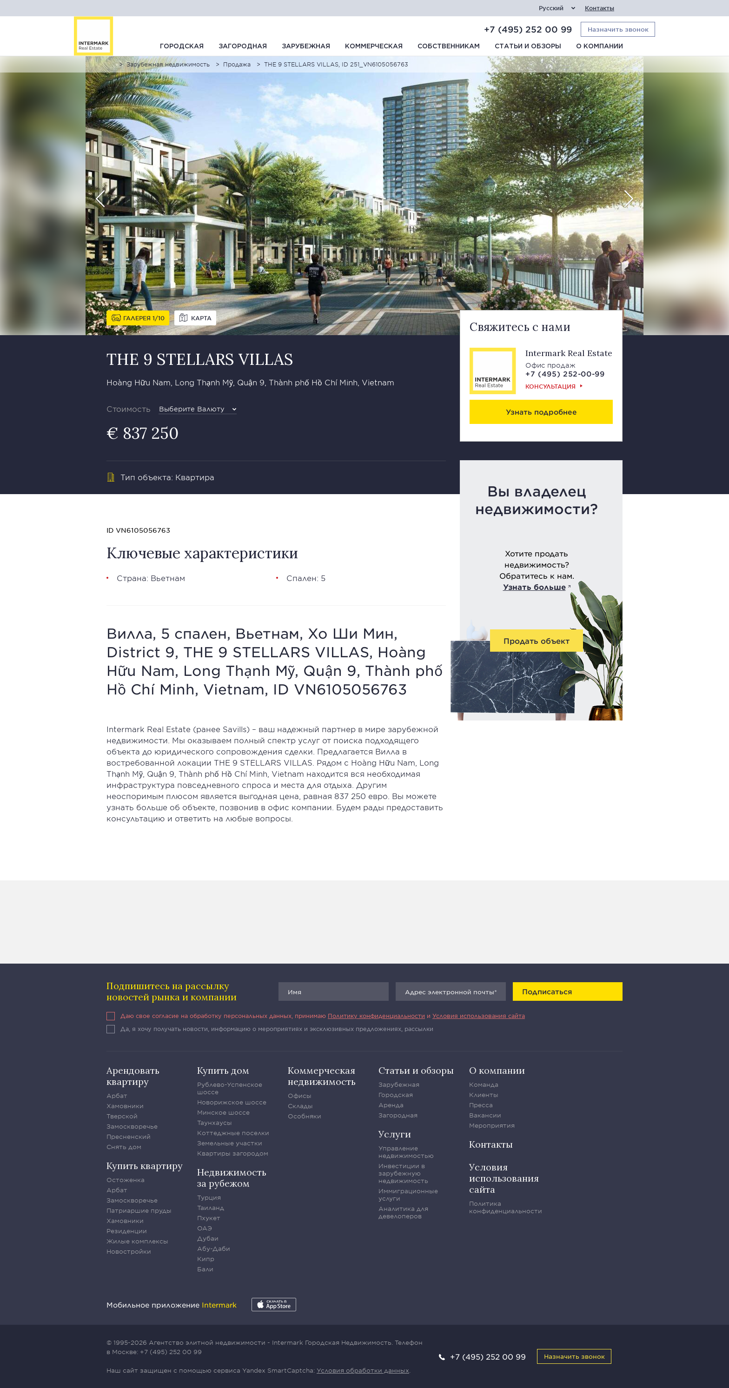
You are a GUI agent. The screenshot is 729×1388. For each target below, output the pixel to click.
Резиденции (126, 1231)
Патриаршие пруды (139, 1210)
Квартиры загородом (232, 1153)
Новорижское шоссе (231, 1102)
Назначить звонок (574, 1356)
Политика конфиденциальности (505, 1207)
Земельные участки (229, 1143)
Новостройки (128, 1251)
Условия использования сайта (478, 1015)
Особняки (304, 1116)
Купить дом (223, 1070)
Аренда (391, 1105)
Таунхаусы (214, 1122)
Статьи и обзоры (528, 46)
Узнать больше (534, 586)
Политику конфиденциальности (376, 1015)
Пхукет (208, 1218)
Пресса (481, 1105)
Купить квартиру (144, 1165)
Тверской (122, 1116)
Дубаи (208, 1238)
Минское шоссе (223, 1112)
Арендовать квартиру (132, 1075)
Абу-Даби (213, 1248)
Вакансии (485, 1115)
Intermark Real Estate (568, 353)
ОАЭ (204, 1228)
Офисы (299, 1095)
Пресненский (128, 1136)
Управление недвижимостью (406, 1151)
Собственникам (449, 46)
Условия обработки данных (363, 1370)
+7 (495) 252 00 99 (528, 29)
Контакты (599, 8)
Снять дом (123, 1146)
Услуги (394, 1134)
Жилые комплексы (137, 1241)
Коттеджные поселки (233, 1133)
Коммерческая (374, 46)
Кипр (205, 1258)
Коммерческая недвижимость (322, 1075)
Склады (300, 1106)
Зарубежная (306, 46)
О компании (599, 46)
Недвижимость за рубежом (231, 1177)
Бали (205, 1269)
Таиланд (210, 1207)
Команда (483, 1084)
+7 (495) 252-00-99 (565, 373)
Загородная (243, 46)
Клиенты (483, 1094)
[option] (364, 195)
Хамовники (125, 1106)
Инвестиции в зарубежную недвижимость (403, 1173)
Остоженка (125, 1179)
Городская (182, 46)
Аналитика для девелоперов (403, 1212)
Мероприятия (492, 1125)
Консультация (550, 386)
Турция (209, 1197)
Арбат (116, 1095)
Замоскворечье (132, 1126)
